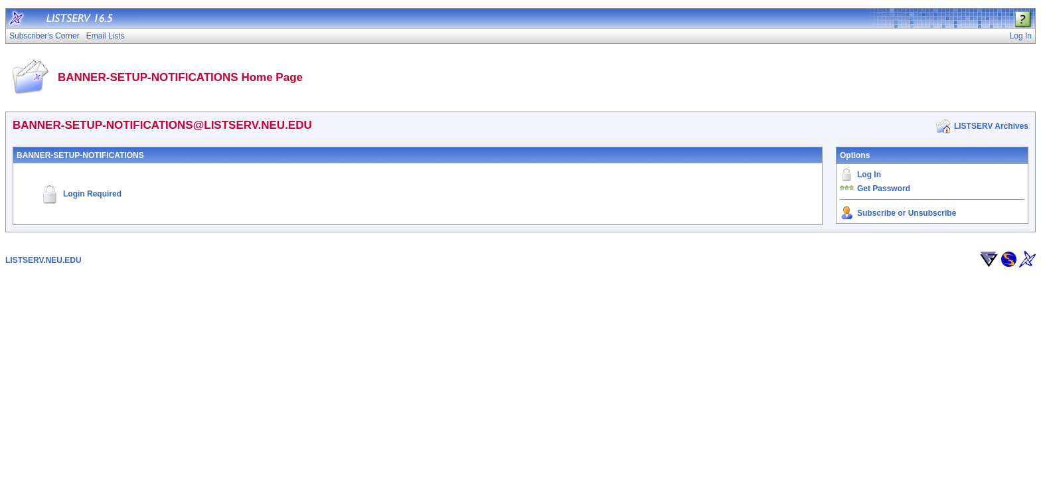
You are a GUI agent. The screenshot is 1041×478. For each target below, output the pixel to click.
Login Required (92, 194)
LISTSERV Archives (991, 126)
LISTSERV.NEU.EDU (43, 260)
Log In (869, 174)
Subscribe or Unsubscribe (906, 213)
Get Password (883, 188)
